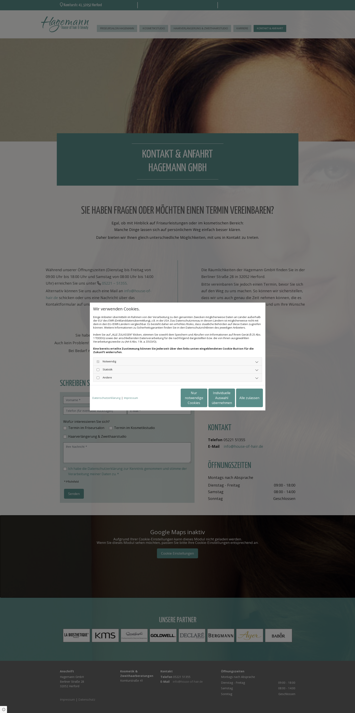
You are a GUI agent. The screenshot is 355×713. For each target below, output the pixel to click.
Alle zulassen (244, 398)
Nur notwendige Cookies (165, 398)
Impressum (131, 398)
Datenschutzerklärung (106, 398)
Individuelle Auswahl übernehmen (204, 398)
